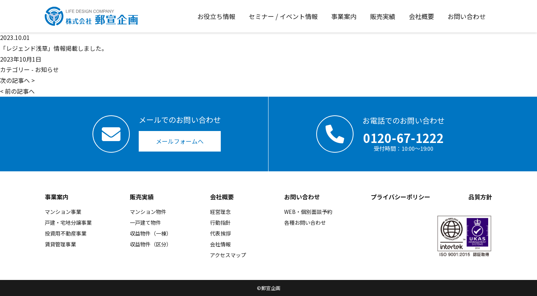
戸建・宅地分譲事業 (68, 222)
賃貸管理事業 (60, 244)
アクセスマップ (228, 255)
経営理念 (220, 211)
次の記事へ (15, 80)
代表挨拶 (220, 233)
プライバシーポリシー (400, 197)
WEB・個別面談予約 (308, 211)
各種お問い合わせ (305, 222)
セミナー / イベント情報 (283, 16)
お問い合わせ (302, 197)
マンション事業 (63, 211)
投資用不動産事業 (66, 233)
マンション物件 (148, 211)
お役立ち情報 (216, 16)
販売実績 (142, 197)
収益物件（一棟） (151, 233)
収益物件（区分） (151, 244)
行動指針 (220, 222)
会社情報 (220, 244)
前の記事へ (20, 91)
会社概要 (222, 197)
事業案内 (57, 197)
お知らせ (47, 69)
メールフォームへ (180, 141)
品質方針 (480, 197)
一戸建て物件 (145, 222)
